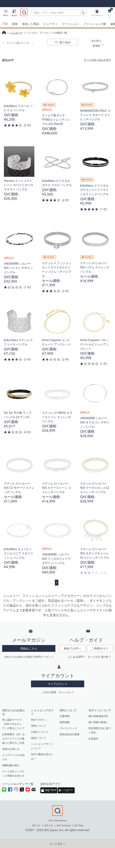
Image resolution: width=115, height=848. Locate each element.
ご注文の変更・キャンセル (56, 692)
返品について (38, 737)
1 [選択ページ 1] (56, 582)
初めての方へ (38, 719)
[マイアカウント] (97, 13)
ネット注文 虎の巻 (98, 656)
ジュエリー (16, 32)
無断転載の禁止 (11, 765)
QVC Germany (64, 825)
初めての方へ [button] (72, 648)
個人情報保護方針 (98, 715)
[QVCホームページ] (4, 32)
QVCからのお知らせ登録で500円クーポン (27, 656)
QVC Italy (78, 825)
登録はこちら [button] (28, 648)
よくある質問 (75, 656)
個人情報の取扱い (98, 721)
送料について (38, 725)
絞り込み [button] (65, 42)
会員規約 (93, 738)
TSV (5, 23)
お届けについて (39, 731)
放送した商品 (30, 23)
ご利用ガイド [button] (100, 648)
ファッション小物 (94, 23)
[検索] (83, 12)
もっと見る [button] (56, 843)
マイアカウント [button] (57, 683)
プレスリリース (68, 728)
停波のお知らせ (11, 748)
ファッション (70, 23)
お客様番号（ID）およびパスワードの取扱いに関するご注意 (13, 738)
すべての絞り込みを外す (97, 59)
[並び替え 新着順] (102, 45)
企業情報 (65, 715)
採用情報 (65, 721)
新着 (15, 23)
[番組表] (14, 13)
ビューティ (50, 23)
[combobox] (56, 12)
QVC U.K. (48, 825)
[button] (5, 13)
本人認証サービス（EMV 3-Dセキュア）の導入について (13, 724)
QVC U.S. (36, 825)
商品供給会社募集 (70, 734)
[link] (3, 42)
